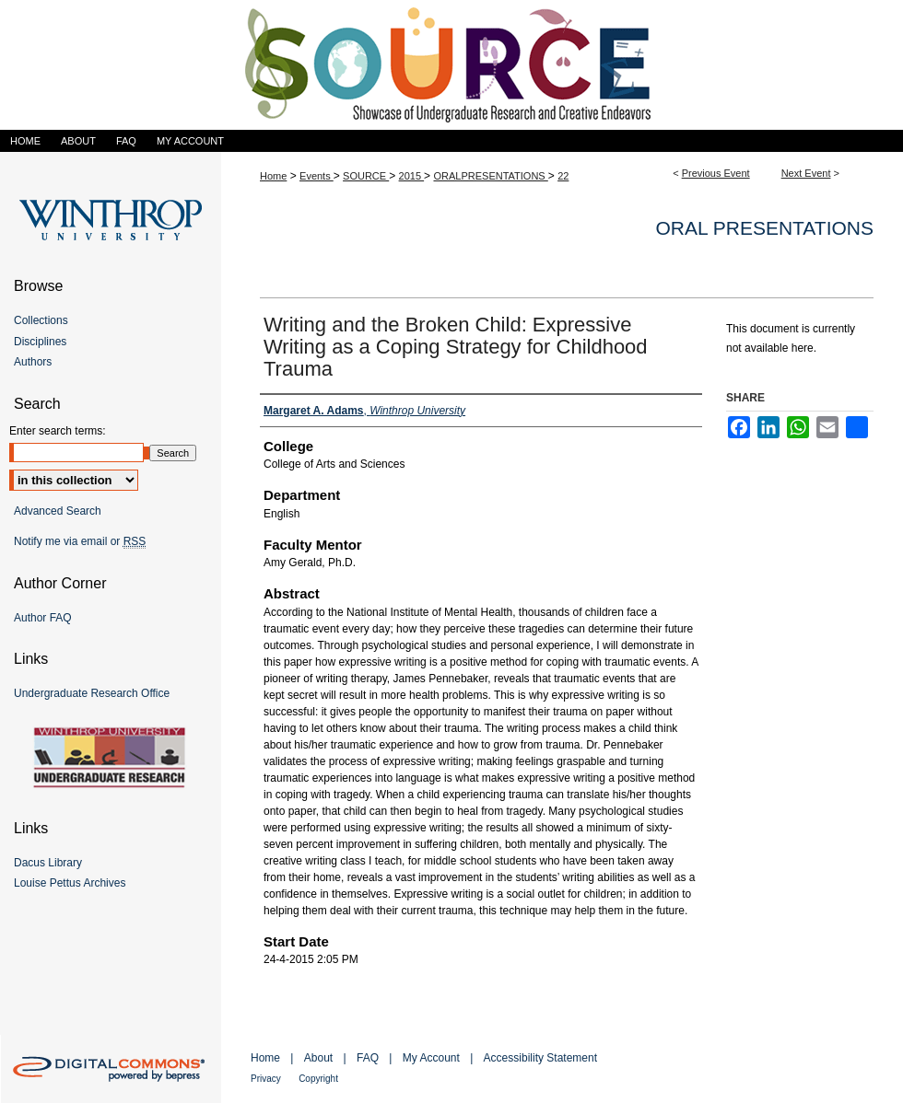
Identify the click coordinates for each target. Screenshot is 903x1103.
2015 (412, 175)
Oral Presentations (765, 227)
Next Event (806, 173)
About (318, 1057)
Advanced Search (57, 511)
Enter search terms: (57, 430)
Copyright (318, 1079)
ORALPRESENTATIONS (490, 175)
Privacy (266, 1079)
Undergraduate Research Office (92, 693)
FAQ (368, 1057)
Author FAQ (43, 617)
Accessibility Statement (540, 1057)
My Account (431, 1057)
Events (316, 175)
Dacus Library (48, 862)
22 (563, 175)
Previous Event (716, 173)
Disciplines (40, 341)
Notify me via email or (80, 541)
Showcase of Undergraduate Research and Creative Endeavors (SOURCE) (451, 65)
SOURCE (366, 175)
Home (273, 175)
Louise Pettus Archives (69, 883)
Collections (41, 320)
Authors (33, 361)
